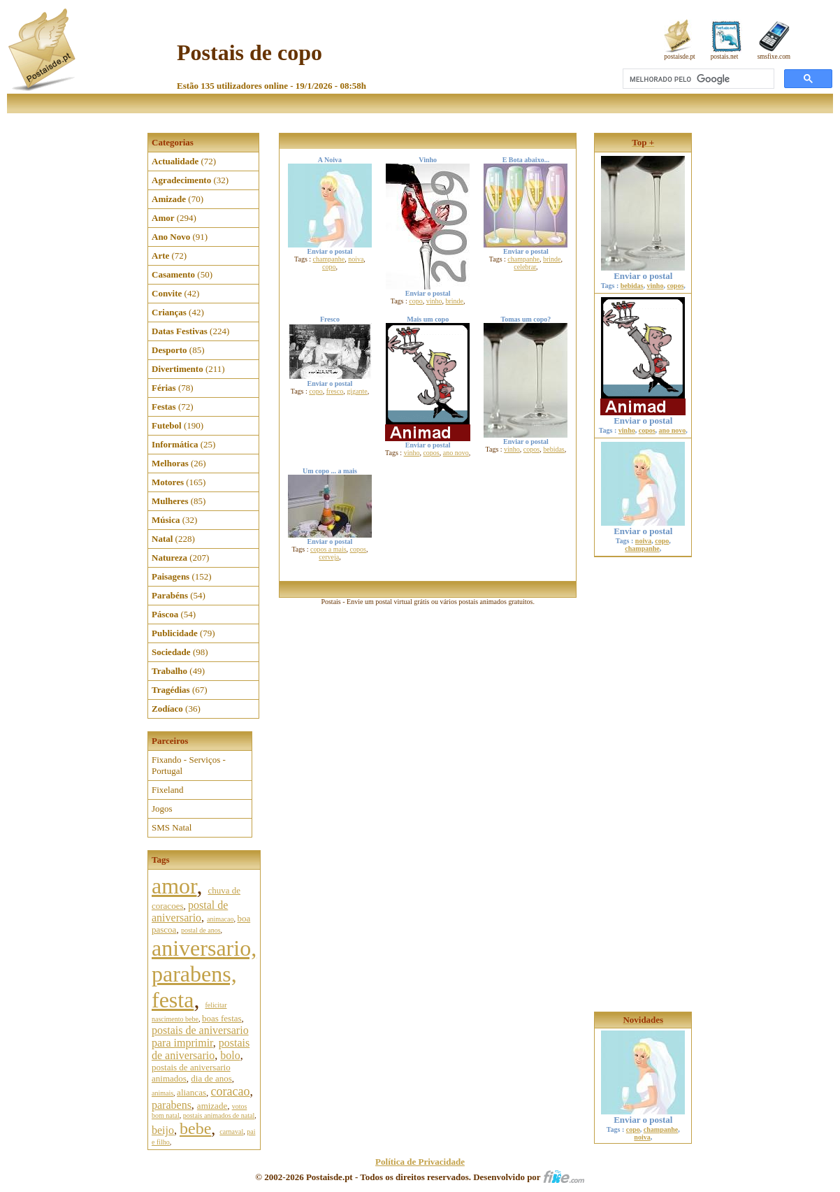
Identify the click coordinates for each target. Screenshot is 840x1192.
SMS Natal (171, 827)
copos (431, 453)
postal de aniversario (190, 911)
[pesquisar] (697, 79)
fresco (334, 391)
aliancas (191, 1092)
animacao (220, 919)
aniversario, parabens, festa (204, 973)
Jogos (162, 808)
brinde (455, 301)
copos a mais (328, 549)
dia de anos (211, 1078)
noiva (355, 259)
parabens (171, 1105)
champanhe (329, 259)
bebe (195, 1128)
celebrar (525, 267)
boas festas (222, 1018)
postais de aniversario (200, 1049)
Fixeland (168, 789)
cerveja (329, 557)
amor (174, 885)
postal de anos (201, 930)
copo (328, 267)
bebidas (554, 449)
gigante (357, 391)
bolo (230, 1055)
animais (162, 1093)
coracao (229, 1091)
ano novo (456, 453)
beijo (163, 1130)
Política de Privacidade (420, 1161)
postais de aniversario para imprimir (200, 1036)
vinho (434, 301)
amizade (212, 1105)
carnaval (231, 1131)
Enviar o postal (643, 271)
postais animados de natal (218, 1115)
